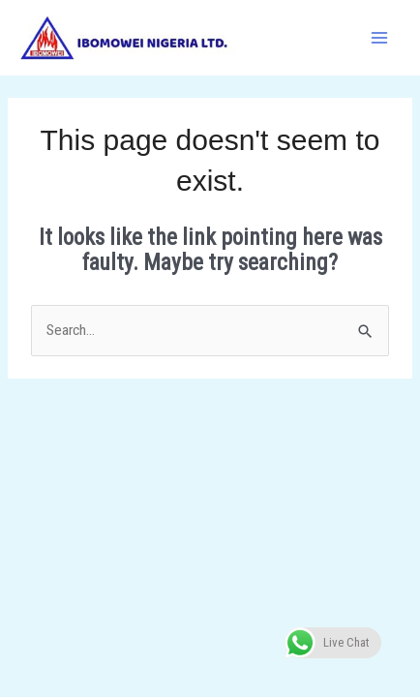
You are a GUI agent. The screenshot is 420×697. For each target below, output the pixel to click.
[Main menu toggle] (380, 37)
